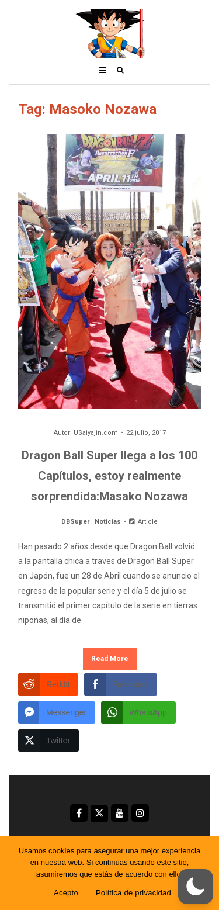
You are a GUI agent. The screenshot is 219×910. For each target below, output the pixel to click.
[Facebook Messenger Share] (56, 712)
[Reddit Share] (48, 684)
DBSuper (75, 521)
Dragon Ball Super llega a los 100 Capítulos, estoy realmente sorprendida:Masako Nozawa (109, 475)
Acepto (66, 892)
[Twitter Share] (48, 740)
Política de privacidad (133, 892)
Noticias (108, 521)
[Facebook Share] (120, 684)
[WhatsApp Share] (138, 712)
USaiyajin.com (96, 433)
